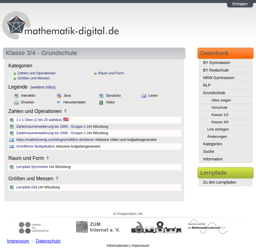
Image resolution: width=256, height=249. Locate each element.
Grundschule (214, 93)
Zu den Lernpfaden (219, 182)
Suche (208, 151)
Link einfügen (218, 129)
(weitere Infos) (43, 87)
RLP (207, 85)
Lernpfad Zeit (26, 187)
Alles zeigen (221, 100)
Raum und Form (111, 73)
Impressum (140, 245)
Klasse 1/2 (220, 115)
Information (213, 159)
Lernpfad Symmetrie (32, 167)
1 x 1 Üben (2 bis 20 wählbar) (39, 120)
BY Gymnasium (216, 62)
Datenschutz (48, 241)
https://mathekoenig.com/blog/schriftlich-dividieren (55, 140)
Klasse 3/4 (220, 122)
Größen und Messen (34, 78)
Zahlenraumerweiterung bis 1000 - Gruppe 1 (51, 133)
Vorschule (219, 107)
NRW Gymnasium (218, 77)
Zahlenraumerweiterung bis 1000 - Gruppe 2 (51, 127)
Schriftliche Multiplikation (35, 146)
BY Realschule (216, 70)
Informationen (118, 245)
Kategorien (212, 144)
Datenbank (214, 53)
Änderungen (217, 136)
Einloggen (240, 3)
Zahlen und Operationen (37, 73)
